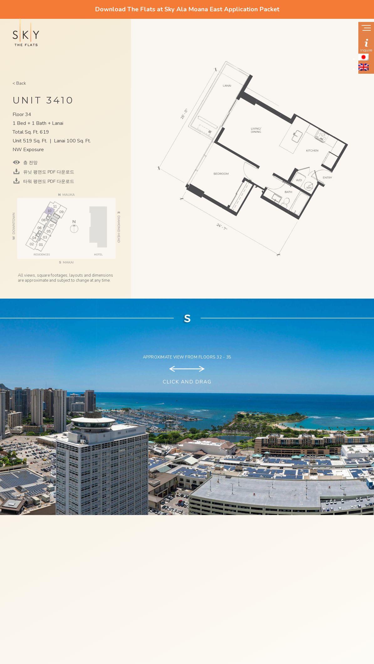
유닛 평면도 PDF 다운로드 (48, 172)
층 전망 (30, 163)
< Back (19, 83)
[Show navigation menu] (366, 28)
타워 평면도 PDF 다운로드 (48, 181)
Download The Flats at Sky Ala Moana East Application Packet (187, 9)
